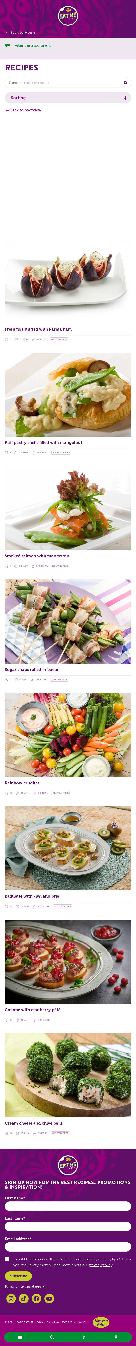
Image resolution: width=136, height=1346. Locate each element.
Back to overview (25, 110)
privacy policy (100, 1265)
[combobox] (68, 82)
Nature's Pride (101, 1322)
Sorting (18, 97)
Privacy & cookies (48, 1322)
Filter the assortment (28, 45)
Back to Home (22, 32)
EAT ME (68, 16)
